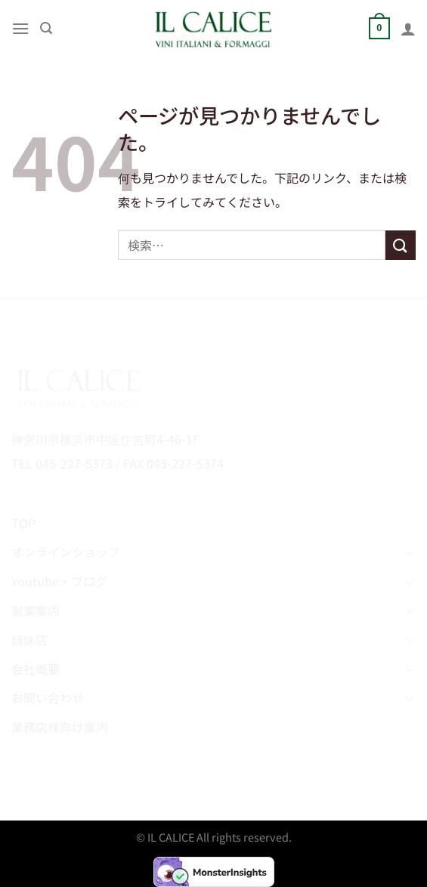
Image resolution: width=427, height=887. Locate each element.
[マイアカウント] (408, 28)
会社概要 (35, 669)
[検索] (46, 28)
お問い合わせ (47, 697)
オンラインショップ (65, 551)
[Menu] (20, 28)
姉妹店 (29, 639)
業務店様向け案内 (59, 727)
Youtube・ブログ (59, 581)
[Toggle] (410, 552)
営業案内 (35, 610)
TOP (23, 523)
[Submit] (400, 245)
